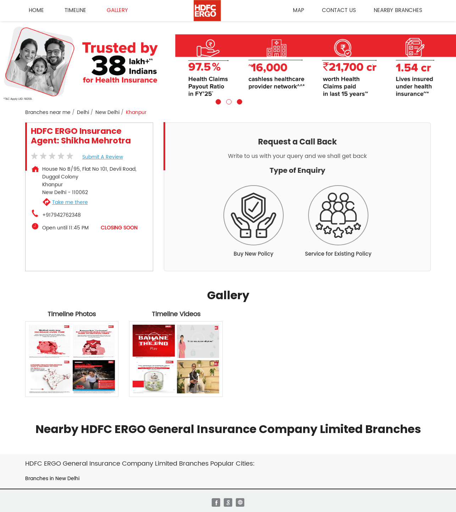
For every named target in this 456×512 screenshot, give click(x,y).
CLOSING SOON (119, 228)
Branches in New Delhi (52, 478)
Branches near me (48, 112)
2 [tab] (228, 101)
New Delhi (107, 112)
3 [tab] (238, 101)
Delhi (83, 112)
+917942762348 (61, 215)
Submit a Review (102, 157)
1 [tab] (217, 101)
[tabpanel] (228, 63)
